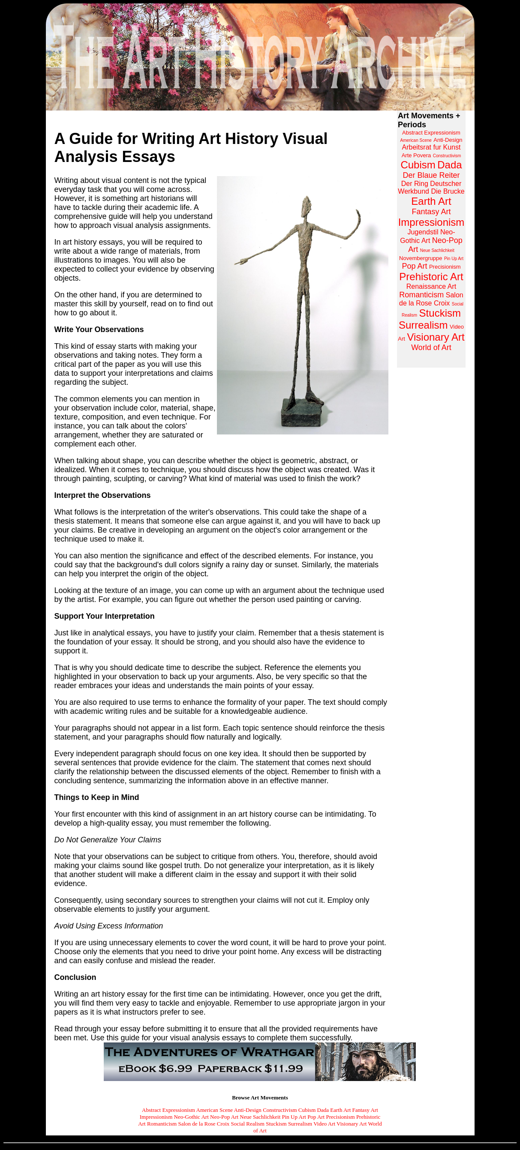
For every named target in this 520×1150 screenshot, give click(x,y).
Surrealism (300, 1123)
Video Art (324, 1123)
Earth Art (340, 1110)
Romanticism (162, 1123)
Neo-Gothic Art (191, 1117)
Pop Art (316, 1117)
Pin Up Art (294, 1117)
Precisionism (340, 1117)
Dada (323, 1110)
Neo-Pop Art (224, 1117)
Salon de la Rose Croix (203, 1123)
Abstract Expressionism (168, 1110)
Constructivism (280, 1110)
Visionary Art (352, 1123)
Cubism (307, 1110)
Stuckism (276, 1123)
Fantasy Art (365, 1110)
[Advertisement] (431, 503)
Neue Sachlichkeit (260, 1117)
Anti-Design (248, 1110)
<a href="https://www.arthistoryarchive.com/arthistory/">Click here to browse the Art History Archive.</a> (431, 239)
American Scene (214, 1110)
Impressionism (156, 1117)
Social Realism (248, 1123)
